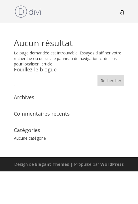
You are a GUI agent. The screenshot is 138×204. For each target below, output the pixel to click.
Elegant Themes (52, 164)
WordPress (112, 164)
